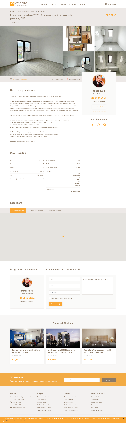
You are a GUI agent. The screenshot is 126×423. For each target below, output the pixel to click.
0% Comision (94, 407)
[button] (63, 236)
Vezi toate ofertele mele (99, 111)
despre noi (44, 4)
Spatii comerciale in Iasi (44, 407)
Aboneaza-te (109, 380)
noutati (63, 4)
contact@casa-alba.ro (19, 407)
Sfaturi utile (94, 405)
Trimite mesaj (55, 304)
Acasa (12, 11)
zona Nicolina (41, 11)
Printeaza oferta (57, 79)
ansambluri (72, 4)
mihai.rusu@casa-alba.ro (99, 101)
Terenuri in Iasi (41, 402)
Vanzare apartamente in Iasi (25, 11)
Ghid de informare (96, 402)
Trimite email (99, 107)
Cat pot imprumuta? (97, 410)
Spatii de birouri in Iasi (43, 405)
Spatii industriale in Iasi (44, 410)
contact (82, 4)
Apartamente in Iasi (43, 397)
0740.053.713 (17, 405)
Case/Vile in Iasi (41, 399)
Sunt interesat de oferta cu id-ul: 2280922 (97, 286)
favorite (112, 4)
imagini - (18, 79)
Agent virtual (95, 397)
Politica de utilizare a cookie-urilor (16, 421)
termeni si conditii (66, 298)
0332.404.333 (17, 402)
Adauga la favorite (73, 79)
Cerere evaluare (95, 399)
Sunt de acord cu (62, 298)
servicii (54, 4)
